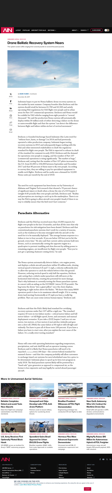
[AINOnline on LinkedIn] (110, 457)
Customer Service (36, 467)
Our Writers (90, 467)
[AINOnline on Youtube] (103, 457)
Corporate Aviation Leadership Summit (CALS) (13, 477)
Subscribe (96, 30)
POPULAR (27, 30)
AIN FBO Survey (8, 465)
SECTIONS (54, 30)
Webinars (61, 474)
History (89, 470)
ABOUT (74, 30)
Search (84, 30)
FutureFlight (5, 474)
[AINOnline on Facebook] (100, 457)
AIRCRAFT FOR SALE (40, 30)
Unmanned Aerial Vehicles (17, 39)
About (88, 465)
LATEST (18, 30)
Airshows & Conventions (66, 477)
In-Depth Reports (64, 470)
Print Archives (63, 465)
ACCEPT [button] (87, 489)
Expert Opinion (63, 467)
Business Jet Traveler (9, 472)
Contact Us (90, 472)
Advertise (91, 474)
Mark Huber (24, 94)
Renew (32, 470)
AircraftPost (6, 470)
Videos (61, 472)
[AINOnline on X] (107, 457)
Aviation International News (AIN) (13, 467)
